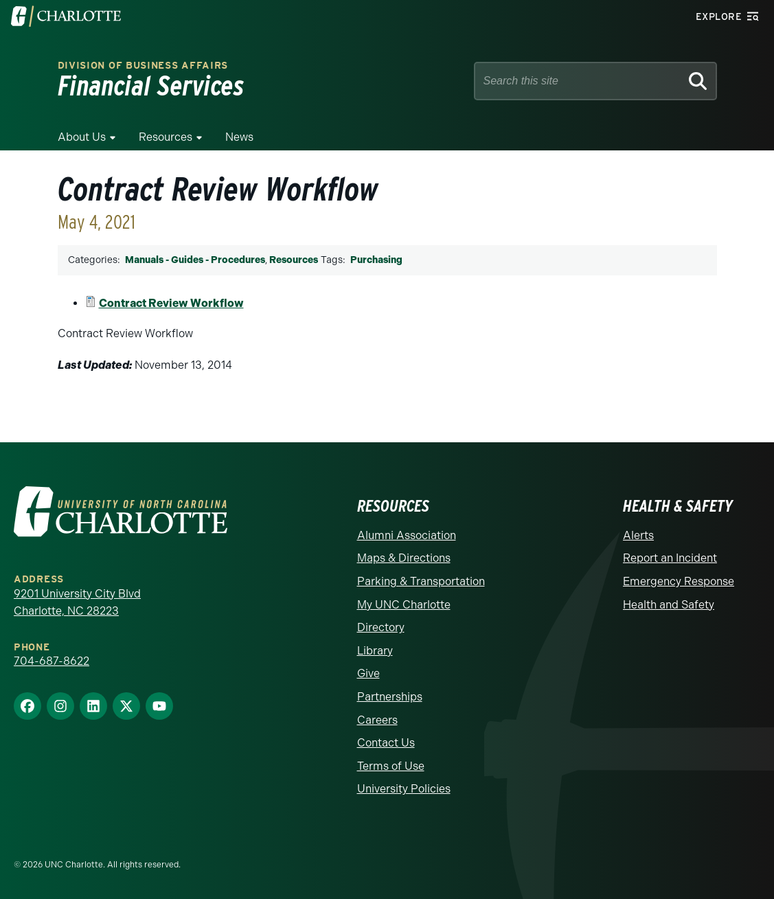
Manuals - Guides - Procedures (195, 260)
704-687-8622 (51, 661)
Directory (381, 627)
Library (375, 650)
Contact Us (386, 742)
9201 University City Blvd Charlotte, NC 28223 (77, 602)
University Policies (404, 788)
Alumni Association (406, 535)
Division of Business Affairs (143, 65)
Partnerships (389, 696)
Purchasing (376, 260)
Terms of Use (390, 766)
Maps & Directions (404, 558)
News (239, 137)
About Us (82, 137)
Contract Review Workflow (171, 303)
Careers (377, 720)
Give (368, 673)
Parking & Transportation (421, 581)
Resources (165, 137)
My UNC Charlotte (404, 604)
